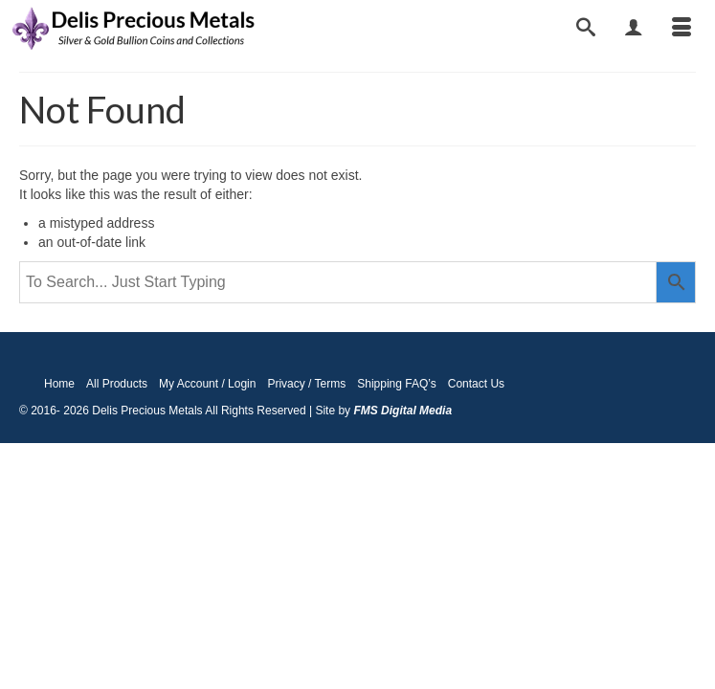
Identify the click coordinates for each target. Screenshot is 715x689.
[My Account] (634, 28)
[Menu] (681, 28)
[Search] (586, 28)
